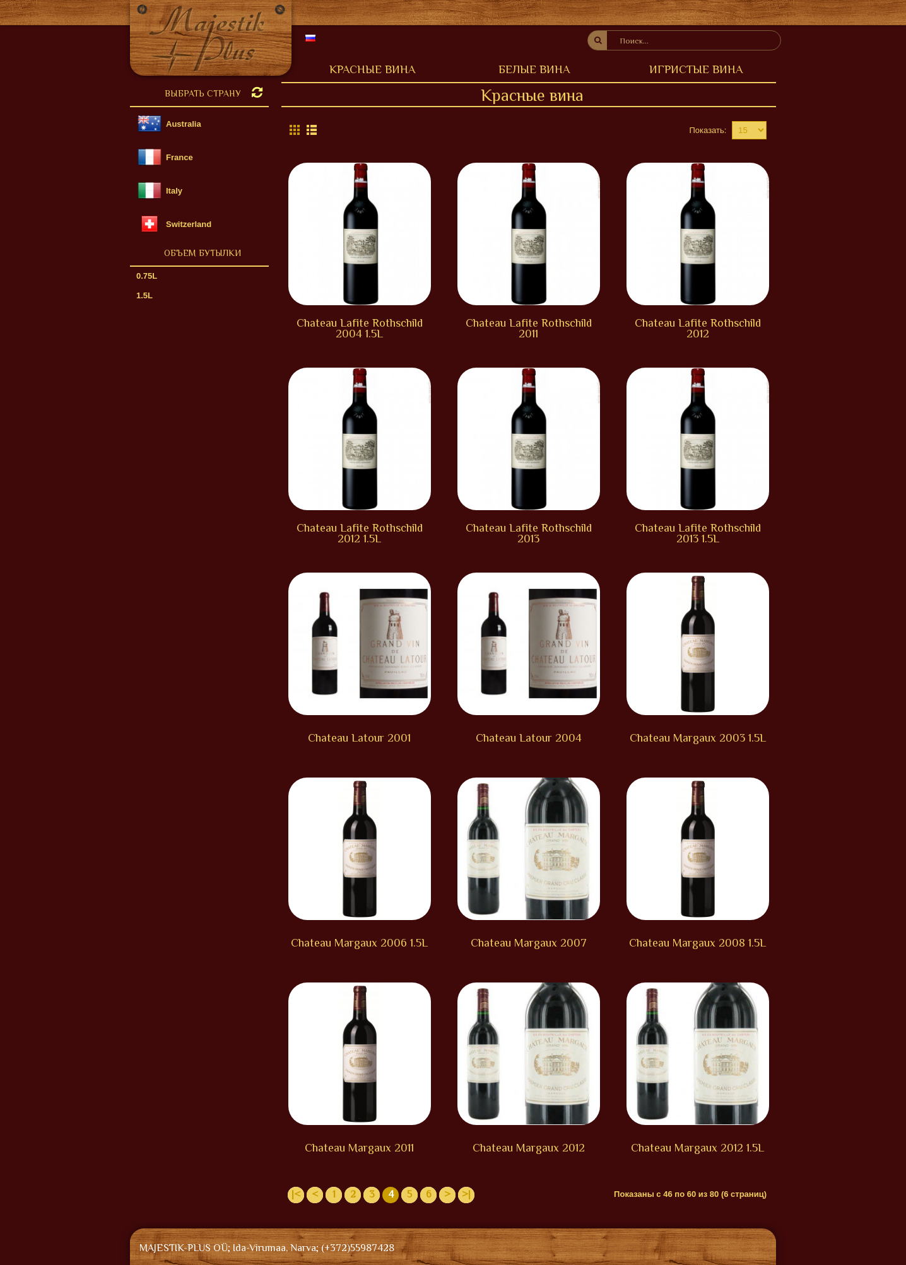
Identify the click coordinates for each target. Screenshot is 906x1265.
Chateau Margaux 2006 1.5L (359, 942)
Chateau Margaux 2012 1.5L (697, 1147)
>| (466, 1194)
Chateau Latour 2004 (529, 738)
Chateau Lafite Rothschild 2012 (698, 328)
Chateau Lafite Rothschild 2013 (529, 533)
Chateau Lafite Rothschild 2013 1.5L (698, 533)
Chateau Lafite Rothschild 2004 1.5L (360, 328)
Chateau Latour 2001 (359, 738)
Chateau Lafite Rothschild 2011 (529, 328)
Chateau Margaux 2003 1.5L (698, 738)
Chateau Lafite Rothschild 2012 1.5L (360, 533)
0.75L (146, 276)
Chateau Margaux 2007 (529, 942)
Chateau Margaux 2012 (529, 1147)
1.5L (144, 295)
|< (296, 1194)
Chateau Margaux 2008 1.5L (697, 942)
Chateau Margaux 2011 (359, 1147)
